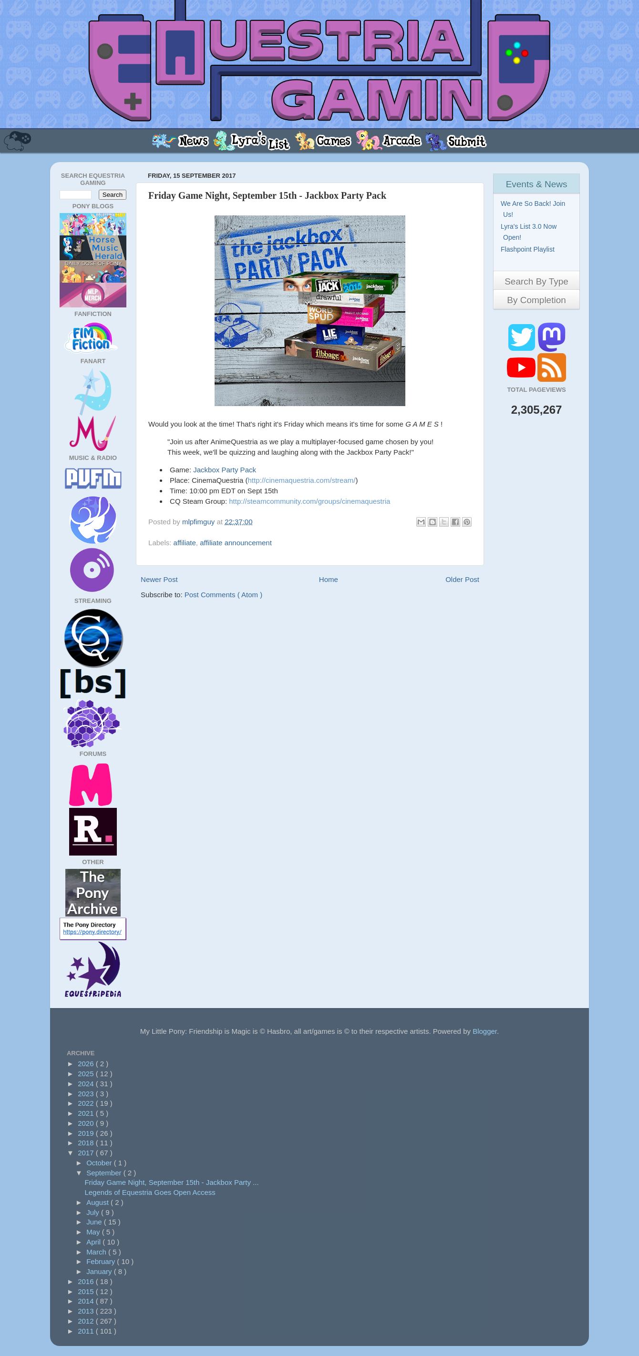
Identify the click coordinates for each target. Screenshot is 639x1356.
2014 (87, 1301)
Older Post (462, 579)
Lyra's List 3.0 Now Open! (530, 232)
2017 (87, 1153)
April (94, 1242)
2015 (87, 1291)
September (105, 1173)
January (100, 1271)
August (98, 1202)
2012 (87, 1321)
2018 (87, 1143)
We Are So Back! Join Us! (534, 209)
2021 (87, 1113)
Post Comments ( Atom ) (223, 595)
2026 (87, 1064)
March (97, 1252)
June (95, 1222)
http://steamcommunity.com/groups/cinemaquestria (309, 501)
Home (328, 579)
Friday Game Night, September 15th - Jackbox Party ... (171, 1182)
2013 (87, 1311)
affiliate (185, 543)
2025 (87, 1074)
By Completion (536, 300)
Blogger (485, 1031)
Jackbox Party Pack (224, 470)
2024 (87, 1084)
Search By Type (536, 281)
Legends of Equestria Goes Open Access (149, 1192)
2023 (87, 1094)
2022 (87, 1103)
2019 (87, 1133)
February (101, 1261)
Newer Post (159, 579)
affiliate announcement (236, 543)
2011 (87, 1331)
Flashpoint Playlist (529, 249)
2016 (87, 1281)
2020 (87, 1123)
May (94, 1232)
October (100, 1163)
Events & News (536, 184)
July (93, 1212)
